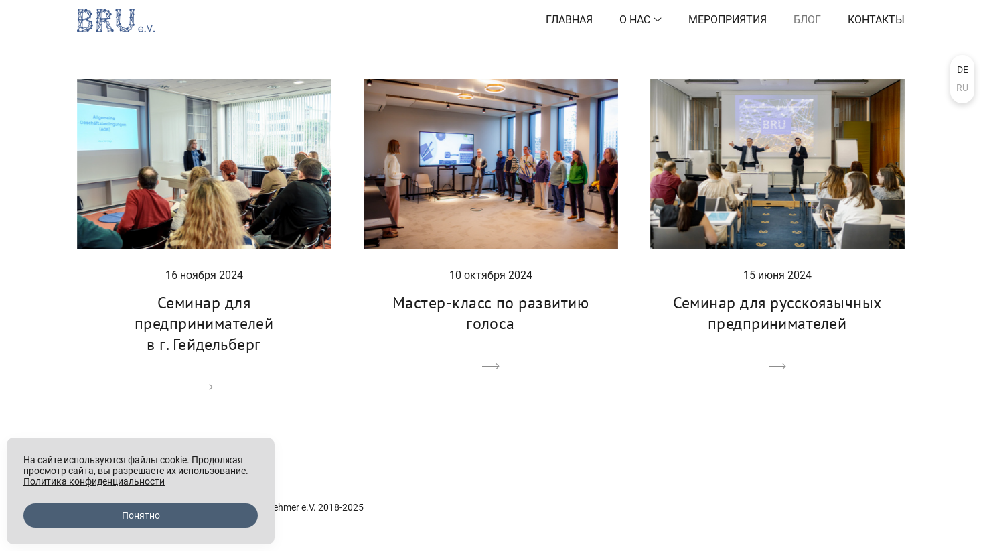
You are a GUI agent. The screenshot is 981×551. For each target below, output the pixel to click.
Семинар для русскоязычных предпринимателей (777, 313)
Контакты (876, 19)
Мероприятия (727, 19)
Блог (807, 19)
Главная (569, 19)
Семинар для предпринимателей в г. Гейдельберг (204, 323)
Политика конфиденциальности (94, 481)
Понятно (141, 515)
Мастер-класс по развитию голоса (490, 313)
